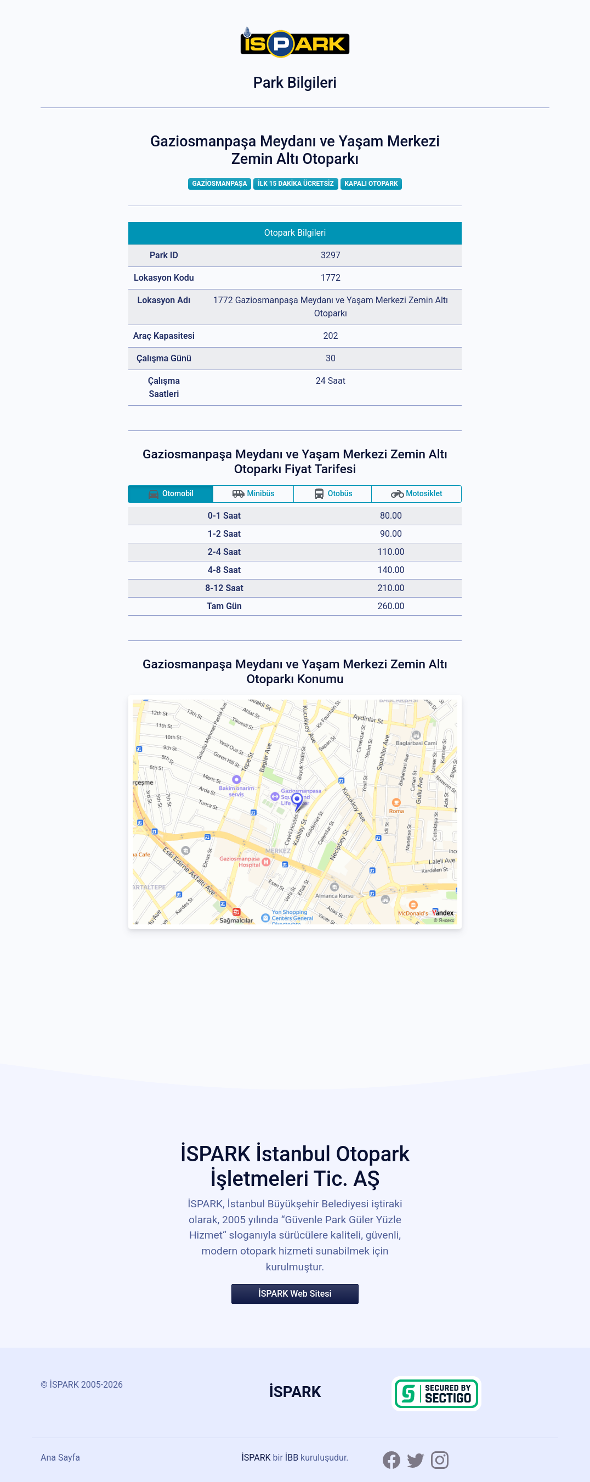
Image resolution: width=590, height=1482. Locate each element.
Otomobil (170, 494)
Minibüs (253, 494)
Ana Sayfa (60, 1457)
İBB (291, 1457)
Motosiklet (417, 494)
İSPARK (255, 1457)
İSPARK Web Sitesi (294, 1293)
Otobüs (332, 494)
